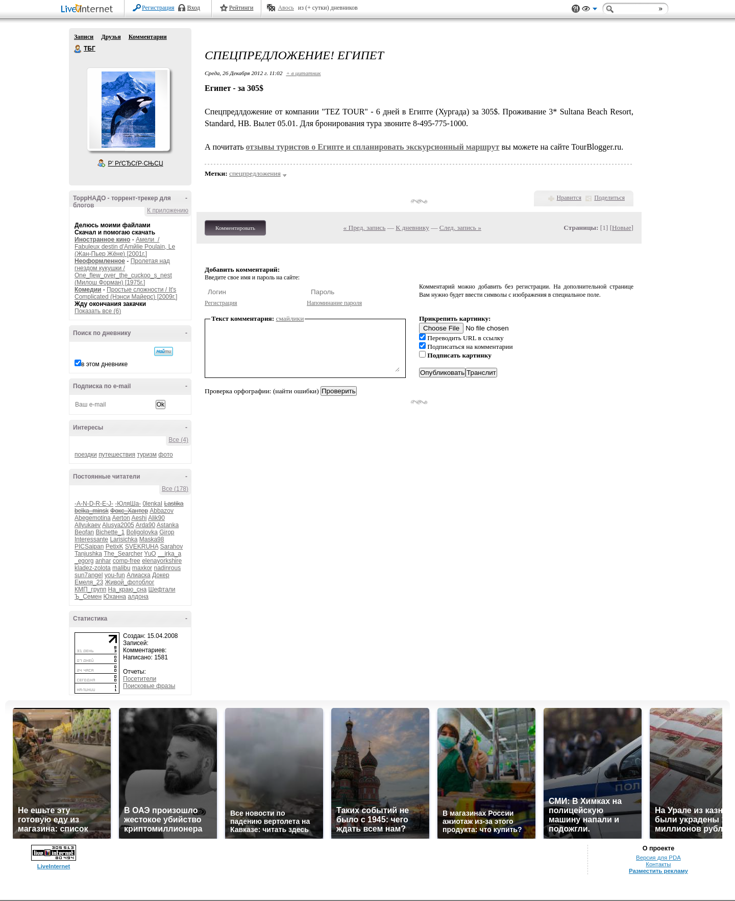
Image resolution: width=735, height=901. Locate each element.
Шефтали (161, 589)
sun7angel (89, 575)
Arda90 (145, 525)
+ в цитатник (303, 73)
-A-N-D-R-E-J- (94, 503)
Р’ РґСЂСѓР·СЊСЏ (135, 163)
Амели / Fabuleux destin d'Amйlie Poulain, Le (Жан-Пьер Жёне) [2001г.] (125, 246)
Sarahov (171, 546)
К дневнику (412, 227)
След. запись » (460, 227)
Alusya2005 (118, 525)
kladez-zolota (93, 568)
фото (165, 454)
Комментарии (148, 36)
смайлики (290, 318)
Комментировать (235, 228)
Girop (166, 532)
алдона (138, 596)
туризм (147, 454)
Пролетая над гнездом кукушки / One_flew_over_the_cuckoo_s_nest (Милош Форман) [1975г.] (123, 271)
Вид (589, 10)
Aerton (121, 517)
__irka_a (169, 553)
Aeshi (138, 517)
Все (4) (178, 439)
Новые (621, 227)
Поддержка (576, 9)
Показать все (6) (98, 311)
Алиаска (139, 575)
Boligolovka (141, 532)
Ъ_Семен (88, 596)
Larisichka (123, 539)
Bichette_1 (110, 532)
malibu (121, 568)
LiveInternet (88, 9)
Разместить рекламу (658, 871)
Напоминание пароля (334, 302)
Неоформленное (100, 261)
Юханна (114, 596)
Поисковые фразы (149, 686)
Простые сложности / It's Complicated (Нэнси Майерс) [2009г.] (126, 293)
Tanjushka (88, 553)
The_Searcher (123, 553)
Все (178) (175, 488)
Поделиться (609, 197)
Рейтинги (241, 7)
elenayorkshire (162, 560)
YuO (150, 553)
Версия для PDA (658, 858)
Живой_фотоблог (129, 582)
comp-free (126, 560)
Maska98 (151, 539)
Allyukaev (88, 525)
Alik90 (156, 517)
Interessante (91, 539)
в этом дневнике (104, 364)
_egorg (84, 560)
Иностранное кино (102, 239)
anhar (103, 560)
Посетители (139, 678)
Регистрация (158, 7)
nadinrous (167, 568)
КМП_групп (90, 589)
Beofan (84, 532)
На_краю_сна (127, 589)
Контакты (658, 864)
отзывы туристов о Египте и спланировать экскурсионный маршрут (372, 147)
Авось (285, 7)
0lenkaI (152, 503)
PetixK (115, 546)
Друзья (110, 36)
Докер (160, 575)
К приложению (167, 210)
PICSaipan (89, 546)
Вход (193, 7)
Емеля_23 (89, 582)
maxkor (142, 568)
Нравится (569, 197)
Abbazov (162, 510)
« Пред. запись (365, 227)
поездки (86, 454)
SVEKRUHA (141, 546)
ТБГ (78, 49)
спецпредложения (255, 173)
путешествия (117, 454)
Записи (83, 36)
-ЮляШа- (128, 503)
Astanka (168, 525)
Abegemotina (93, 517)
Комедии (88, 289)
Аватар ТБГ (128, 109)
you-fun (115, 575)
